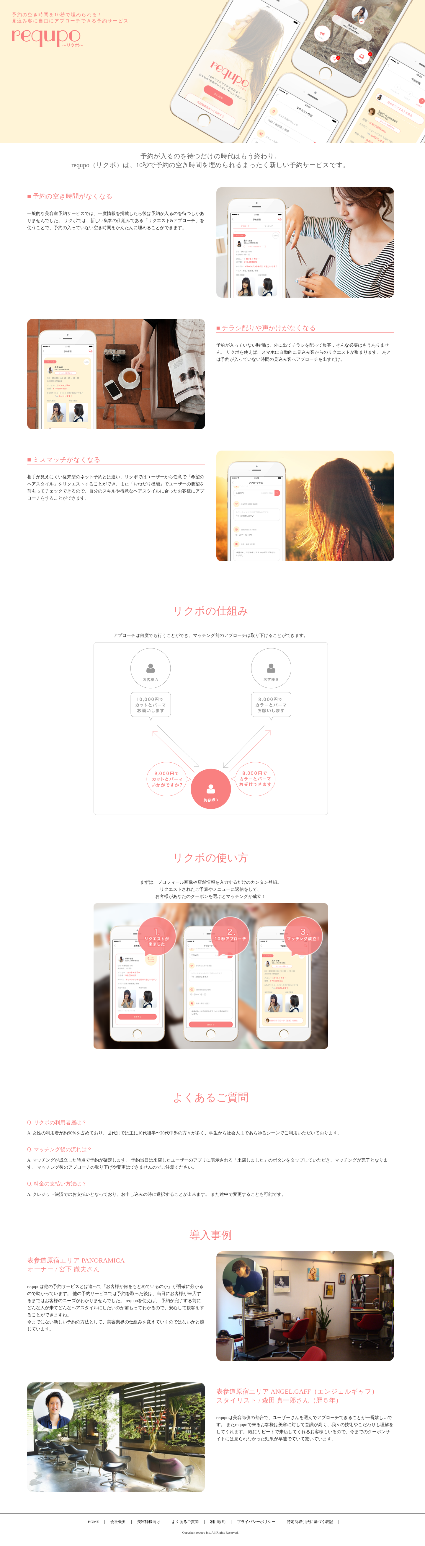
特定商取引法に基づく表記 (310, 1521)
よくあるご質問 (185, 1521)
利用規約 (217, 1521)
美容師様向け (148, 1521)
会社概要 (118, 1521)
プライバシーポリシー (256, 1521)
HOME (93, 1521)
